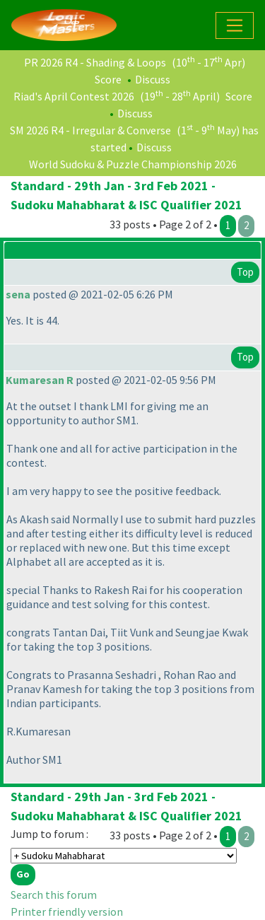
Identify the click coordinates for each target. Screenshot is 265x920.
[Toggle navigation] (235, 25)
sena (18, 294)
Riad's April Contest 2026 (73, 96)
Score (108, 79)
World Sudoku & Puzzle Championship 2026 (133, 164)
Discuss (152, 79)
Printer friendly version (67, 911)
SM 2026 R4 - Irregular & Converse (90, 130)
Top (245, 272)
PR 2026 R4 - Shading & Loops (95, 62)
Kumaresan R (39, 380)
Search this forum (54, 894)
